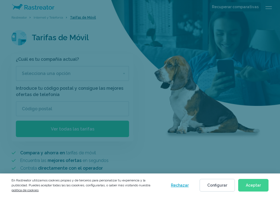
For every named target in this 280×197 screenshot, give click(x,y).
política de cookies (25, 190)
